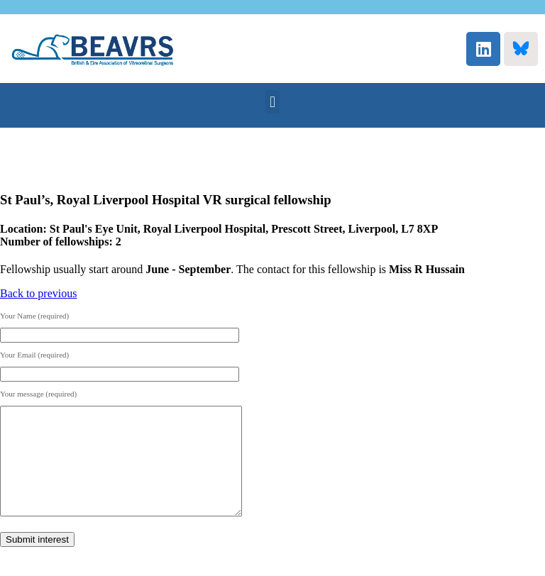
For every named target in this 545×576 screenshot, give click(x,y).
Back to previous (38, 293)
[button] (272, 101)
